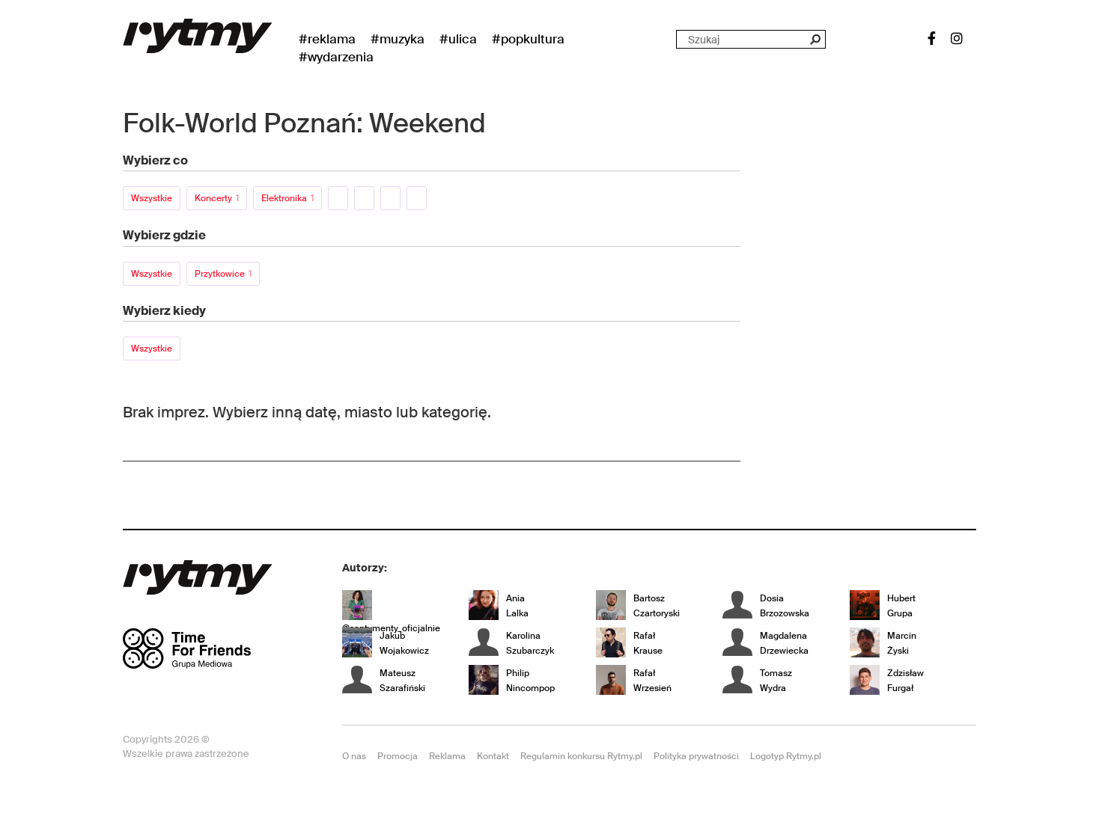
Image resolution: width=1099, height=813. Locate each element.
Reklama (447, 756)
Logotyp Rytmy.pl (785, 756)
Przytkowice (223, 274)
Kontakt (493, 756)
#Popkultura (528, 39)
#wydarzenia (336, 57)
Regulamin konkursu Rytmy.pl (581, 756)
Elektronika (287, 198)
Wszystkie (151, 198)
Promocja (397, 756)
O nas (354, 756)
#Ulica (458, 39)
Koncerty (217, 198)
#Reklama (327, 39)
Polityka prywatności (696, 756)
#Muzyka (397, 39)
